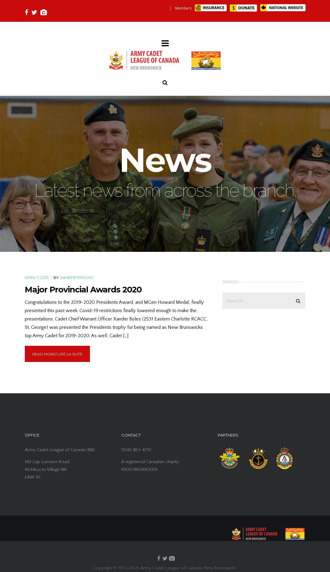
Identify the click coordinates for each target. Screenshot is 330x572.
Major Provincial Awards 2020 (83, 290)
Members (183, 8)
